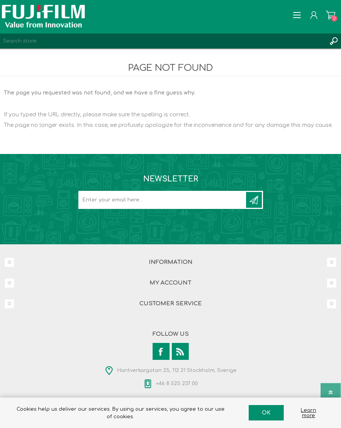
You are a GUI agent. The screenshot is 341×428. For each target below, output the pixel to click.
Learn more (308, 413)
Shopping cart (330, 15)
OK (266, 413)
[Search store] (163, 41)
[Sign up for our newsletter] (163, 200)
